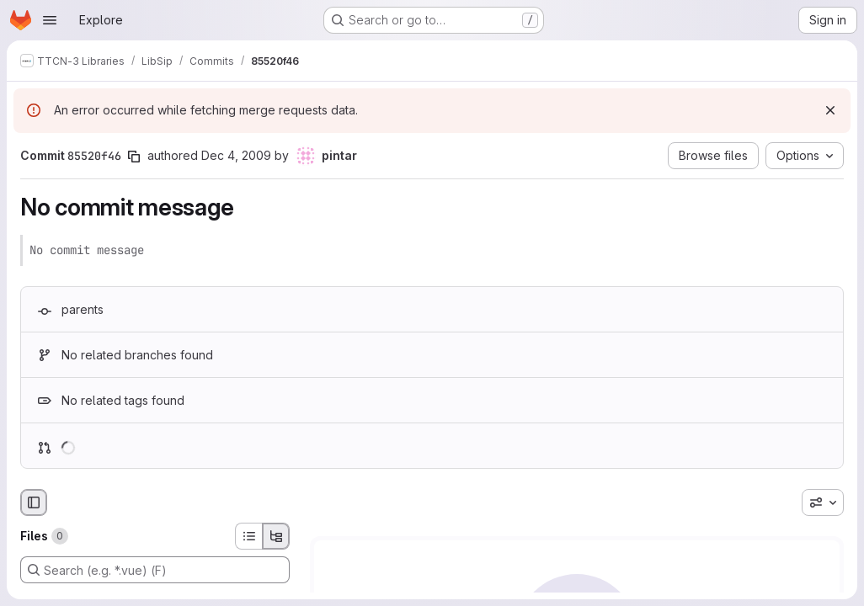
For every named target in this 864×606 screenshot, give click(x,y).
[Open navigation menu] (49, 20)
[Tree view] (276, 536)
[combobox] (823, 502)
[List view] (248, 536)
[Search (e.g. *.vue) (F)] (155, 569)
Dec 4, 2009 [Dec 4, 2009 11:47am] (236, 155)
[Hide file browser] (33, 502)
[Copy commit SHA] (134, 156)
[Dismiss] (830, 110)
